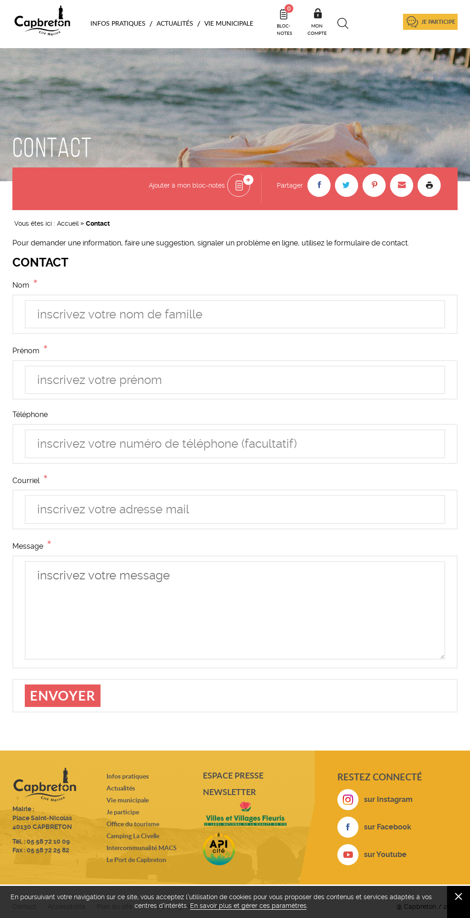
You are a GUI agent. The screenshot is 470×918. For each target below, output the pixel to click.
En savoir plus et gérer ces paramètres (248, 905)
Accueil (68, 223)
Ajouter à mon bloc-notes (187, 185)
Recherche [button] (343, 23)
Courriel (31, 480)
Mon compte (317, 29)
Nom (26, 284)
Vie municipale (127, 800)
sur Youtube (385, 854)
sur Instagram (388, 799)
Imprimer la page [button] (429, 185)
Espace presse (233, 775)
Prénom (31, 350)
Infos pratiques (127, 776)
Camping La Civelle (132, 835)
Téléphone (30, 414)
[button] (319, 185)
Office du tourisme (132, 823)
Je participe (438, 22)
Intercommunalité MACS (141, 847)
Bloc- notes (285, 20)
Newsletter (229, 792)
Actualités (120, 788)
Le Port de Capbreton (136, 859)
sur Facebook (387, 827)
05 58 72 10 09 (48, 841)
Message (33, 545)
